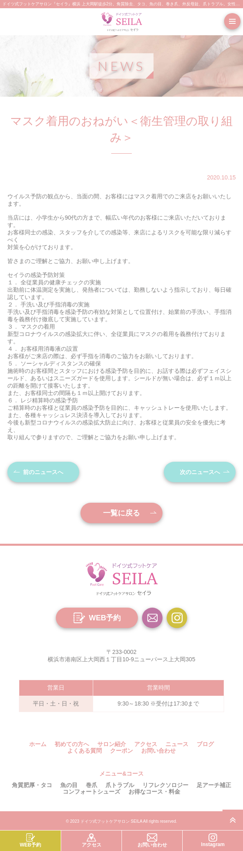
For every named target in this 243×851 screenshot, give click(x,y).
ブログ (205, 744)
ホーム (37, 744)
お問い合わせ (158, 750)
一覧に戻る (121, 513)
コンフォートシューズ (91, 791)
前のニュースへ (43, 472)
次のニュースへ (200, 472)
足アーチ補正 (214, 785)
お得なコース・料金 (154, 791)
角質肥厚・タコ (32, 785)
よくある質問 (84, 750)
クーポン (121, 750)
